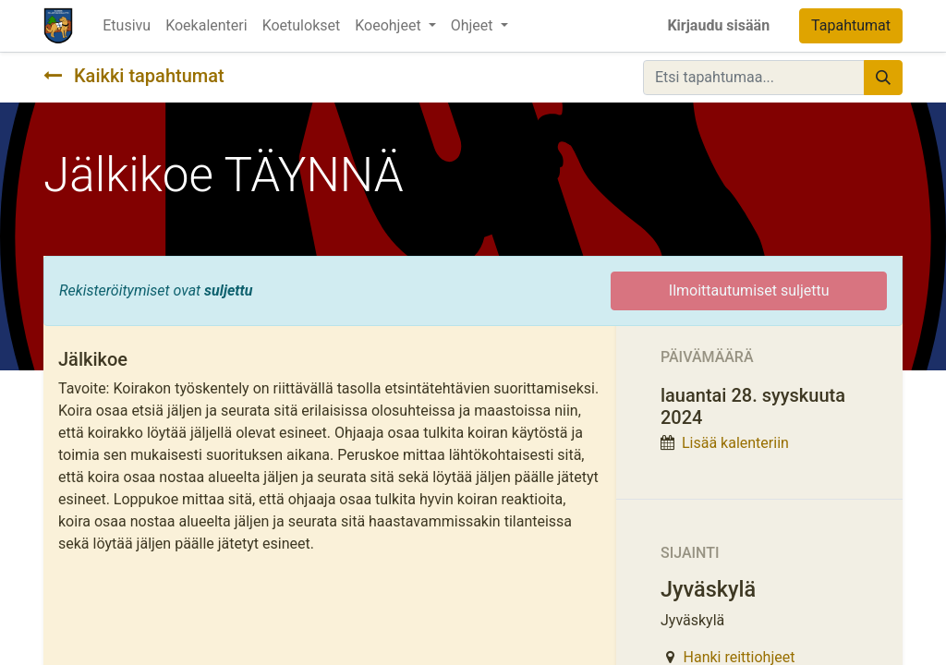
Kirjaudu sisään (718, 25)
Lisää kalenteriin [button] (735, 443)
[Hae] (883, 77)
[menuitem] (126, 25)
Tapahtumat (851, 25)
